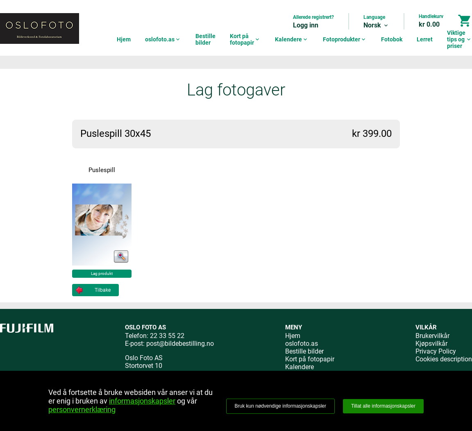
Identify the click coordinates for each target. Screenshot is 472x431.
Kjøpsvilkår (431, 343)
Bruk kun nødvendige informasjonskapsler (280, 406)
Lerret (425, 39)
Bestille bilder (205, 39)
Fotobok (391, 39)
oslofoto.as (163, 39)
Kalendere (292, 39)
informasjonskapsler (142, 401)
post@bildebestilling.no (180, 343)
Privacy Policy (435, 351)
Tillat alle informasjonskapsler (383, 406)
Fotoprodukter (345, 39)
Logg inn (305, 25)
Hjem (124, 39)
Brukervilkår (432, 336)
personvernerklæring (82, 409)
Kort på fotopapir (245, 39)
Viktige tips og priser (459, 39)
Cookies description (443, 359)
